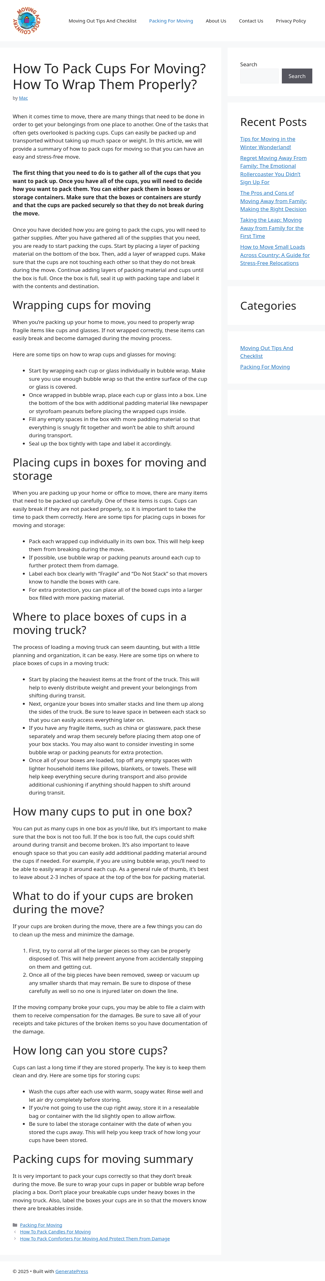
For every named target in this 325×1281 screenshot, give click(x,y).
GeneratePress (71, 1271)
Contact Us (251, 20)
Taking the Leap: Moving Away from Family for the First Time (272, 228)
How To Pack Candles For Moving (55, 1232)
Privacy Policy (291, 20)
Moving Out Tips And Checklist (102, 20)
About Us (216, 20)
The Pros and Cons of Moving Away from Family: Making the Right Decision (273, 201)
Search (248, 64)
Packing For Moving (171, 20)
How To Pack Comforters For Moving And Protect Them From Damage (95, 1239)
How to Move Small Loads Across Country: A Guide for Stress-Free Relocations (275, 255)
